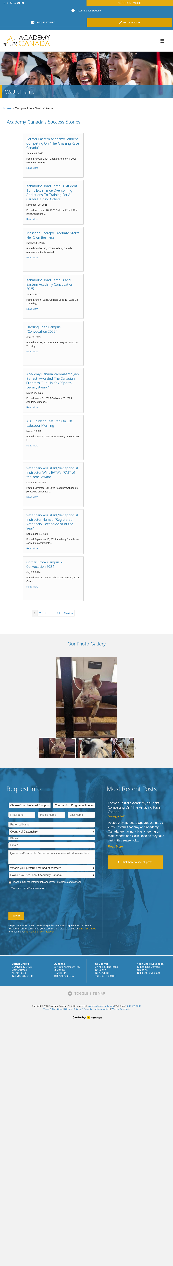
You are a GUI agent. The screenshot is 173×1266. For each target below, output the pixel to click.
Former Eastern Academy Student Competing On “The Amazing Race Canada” (52, 143)
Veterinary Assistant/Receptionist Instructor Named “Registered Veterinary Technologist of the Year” (52, 521)
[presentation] (34, 899)
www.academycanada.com (101, 1006)
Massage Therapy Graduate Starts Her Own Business (52, 235)
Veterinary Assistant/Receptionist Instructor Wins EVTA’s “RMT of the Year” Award (52, 472)
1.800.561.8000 (87, 928)
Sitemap (68, 1009)
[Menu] (162, 40)
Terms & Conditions (53, 1009)
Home (7, 108)
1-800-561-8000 (151, 972)
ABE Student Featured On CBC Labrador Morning (49, 423)
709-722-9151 (108, 975)
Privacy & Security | (84, 1009)
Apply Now (129, 22)
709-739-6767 (66, 975)
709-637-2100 (25, 975)
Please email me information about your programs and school (46, 881)
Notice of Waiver (102, 1009)
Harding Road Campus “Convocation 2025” (43, 329)
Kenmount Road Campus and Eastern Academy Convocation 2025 (49, 284)
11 (58, 613)
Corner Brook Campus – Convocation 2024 (44, 564)
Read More (32, 168)
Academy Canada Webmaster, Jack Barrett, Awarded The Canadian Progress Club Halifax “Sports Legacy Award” (52, 380)
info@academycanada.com (39, 931)
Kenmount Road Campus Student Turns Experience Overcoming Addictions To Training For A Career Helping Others (51, 192)
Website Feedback (121, 1009)
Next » (68, 613)
